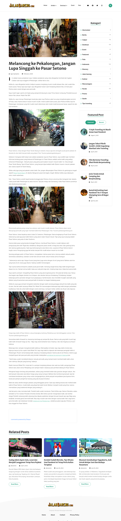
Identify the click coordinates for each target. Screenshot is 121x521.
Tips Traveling (58, 441)
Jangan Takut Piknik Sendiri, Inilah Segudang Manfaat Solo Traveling (100, 148)
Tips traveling (96, 103)
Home (45, 5)
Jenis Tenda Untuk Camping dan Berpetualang (97, 181)
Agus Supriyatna (15, 74)
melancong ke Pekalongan (41, 401)
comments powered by (21, 419)
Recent (101, 122)
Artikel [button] (53, 5)
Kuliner (96, 79)
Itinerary (96, 69)
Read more (14, 486)
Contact (62, 515)
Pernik (96, 89)
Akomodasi (96, 30)
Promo (96, 93)
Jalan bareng (96, 74)
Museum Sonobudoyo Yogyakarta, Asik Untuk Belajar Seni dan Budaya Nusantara (94, 462)
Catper (14, 21)
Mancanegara (96, 84)
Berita (96, 35)
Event (72, 5)
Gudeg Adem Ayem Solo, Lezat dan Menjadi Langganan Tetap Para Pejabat (24, 462)
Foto (79, 5)
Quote (96, 98)
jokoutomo (13, 468)
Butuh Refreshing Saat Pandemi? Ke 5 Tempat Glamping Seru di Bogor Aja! (99, 198)
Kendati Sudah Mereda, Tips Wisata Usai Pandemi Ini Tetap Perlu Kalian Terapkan (59, 462)
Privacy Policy (74, 515)
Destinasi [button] (63, 5)
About (53, 515)
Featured (96, 54)
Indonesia (32, 21)
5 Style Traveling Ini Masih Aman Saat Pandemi (97, 132)
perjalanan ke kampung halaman (57, 355)
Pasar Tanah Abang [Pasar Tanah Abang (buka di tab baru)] (20, 173)
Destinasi (22, 21)
